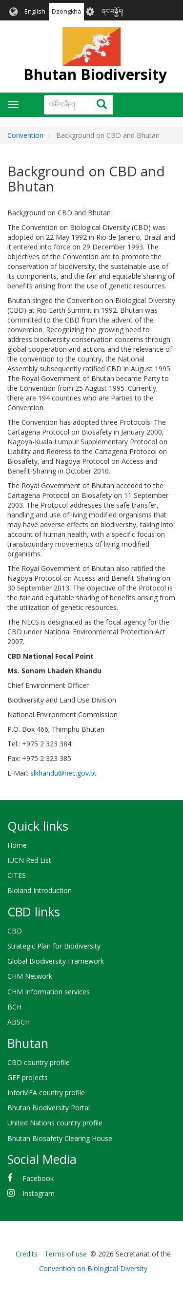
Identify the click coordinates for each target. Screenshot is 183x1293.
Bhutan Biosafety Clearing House (59, 1138)
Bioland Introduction (39, 890)
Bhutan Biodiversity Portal (48, 1107)
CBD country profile (38, 1062)
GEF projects (27, 1077)
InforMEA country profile (46, 1092)
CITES (16, 875)
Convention (25, 135)
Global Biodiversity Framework (55, 961)
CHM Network (29, 976)
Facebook (38, 1178)
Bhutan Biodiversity (95, 74)
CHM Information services (48, 991)
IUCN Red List (29, 860)
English (34, 11)
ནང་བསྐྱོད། (112, 11)
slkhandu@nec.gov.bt (63, 773)
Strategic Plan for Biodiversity (54, 946)
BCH (14, 1006)
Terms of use (65, 1253)
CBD (14, 930)
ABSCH (18, 1022)
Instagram (38, 1193)
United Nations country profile (54, 1122)
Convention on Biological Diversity (93, 1268)
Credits (27, 1253)
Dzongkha (66, 11)
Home (17, 845)
